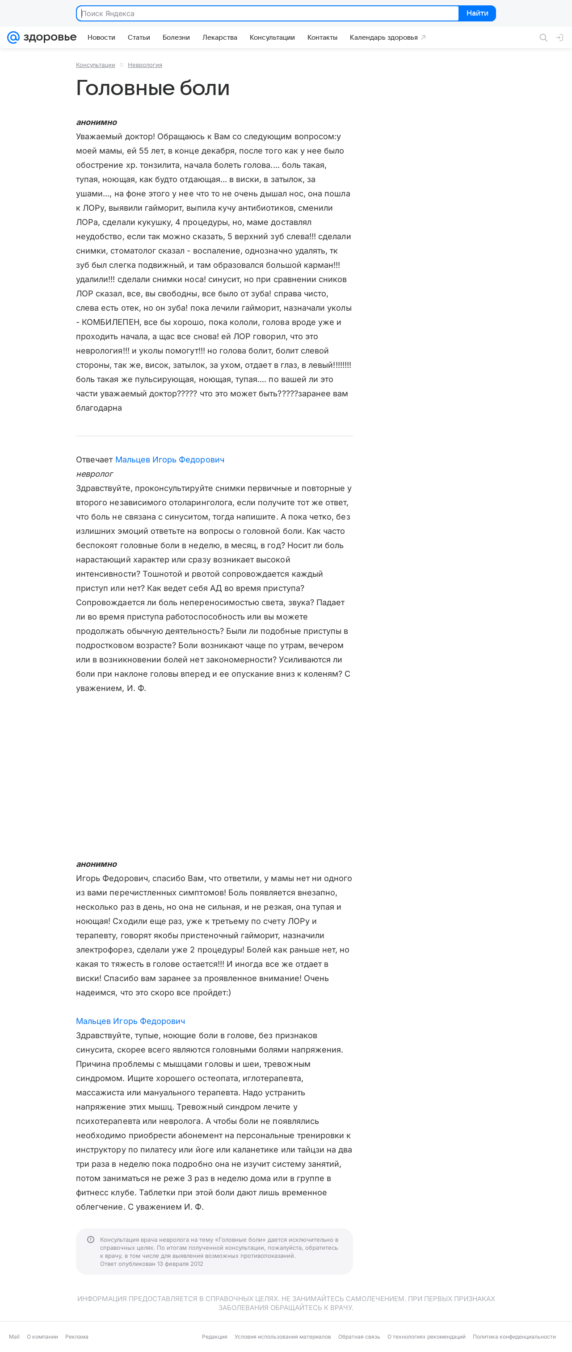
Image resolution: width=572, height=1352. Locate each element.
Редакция (214, 1336)
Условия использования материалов (283, 1336)
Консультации (95, 64)
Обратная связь (359, 1336)
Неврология (145, 64)
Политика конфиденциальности (514, 1336)
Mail (14, 1336)
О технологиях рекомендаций (426, 1336)
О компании (42, 1336)
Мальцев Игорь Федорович (169, 459)
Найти (477, 14)
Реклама (76, 1336)
